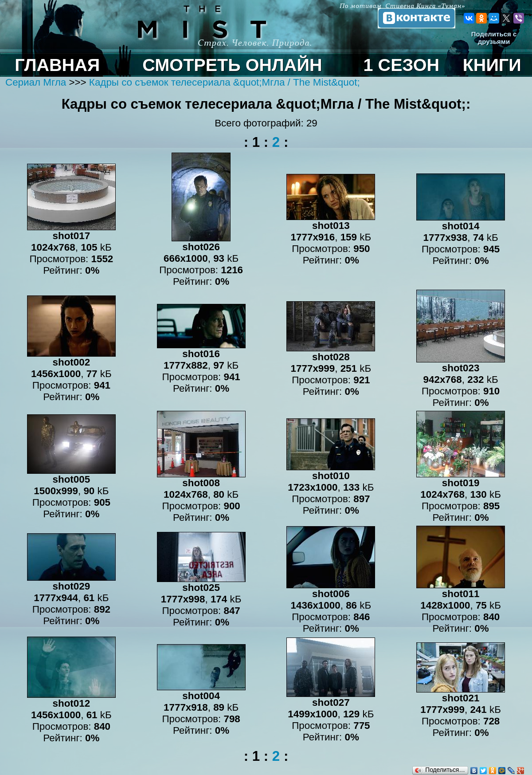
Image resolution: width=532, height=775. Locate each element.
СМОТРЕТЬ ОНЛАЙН (232, 65)
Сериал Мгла (37, 82)
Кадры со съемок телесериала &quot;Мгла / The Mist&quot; (224, 82)
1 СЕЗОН (402, 65)
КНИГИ (492, 65)
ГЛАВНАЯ (57, 65)
